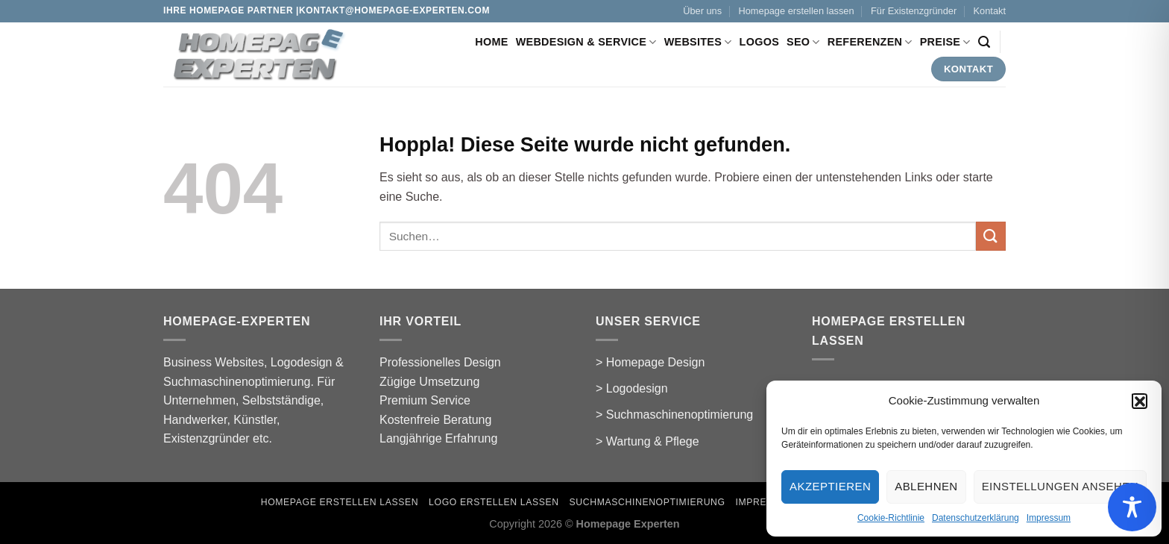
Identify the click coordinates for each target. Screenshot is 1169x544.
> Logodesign (632, 388)
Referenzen (870, 42)
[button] (1139, 400)
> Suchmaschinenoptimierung (674, 414)
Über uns (702, 10)
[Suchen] (984, 42)
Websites (698, 42)
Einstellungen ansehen (1060, 486)
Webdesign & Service (586, 42)
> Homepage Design (650, 362)
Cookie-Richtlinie (890, 518)
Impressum (1049, 518)
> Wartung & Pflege (647, 441)
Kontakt (990, 10)
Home (491, 42)
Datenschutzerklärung (975, 518)
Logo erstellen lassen (494, 502)
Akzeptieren (830, 486)
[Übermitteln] (991, 236)
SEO (803, 42)
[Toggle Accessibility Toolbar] (1132, 507)
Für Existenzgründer (914, 10)
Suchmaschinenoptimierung (647, 502)
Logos (759, 42)
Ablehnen (926, 486)
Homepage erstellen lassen (796, 10)
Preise (945, 42)
